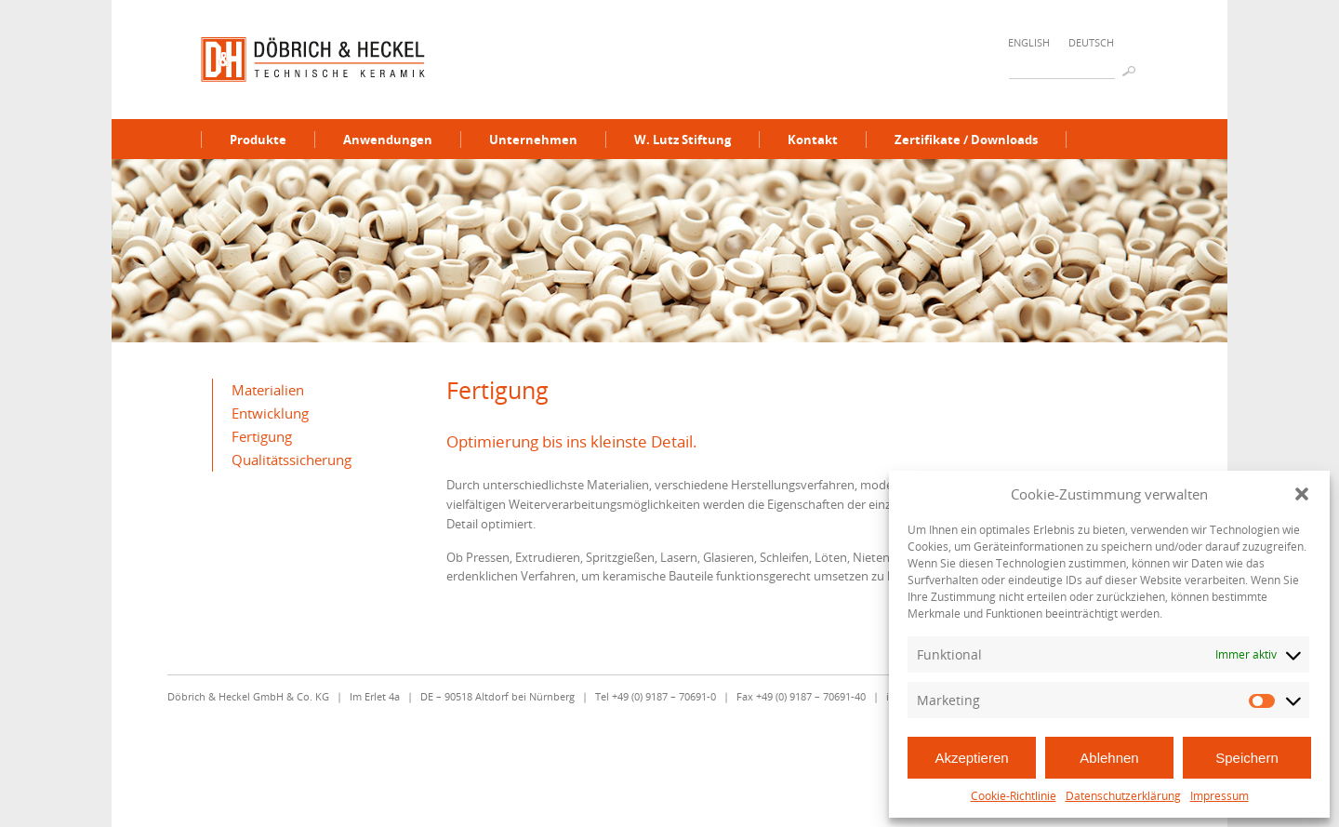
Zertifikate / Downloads (966, 139)
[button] (1302, 494)
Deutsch (1091, 42)
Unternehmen (533, 139)
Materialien (268, 389)
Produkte (258, 139)
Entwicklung (270, 413)
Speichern (1247, 758)
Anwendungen (387, 139)
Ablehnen (1109, 758)
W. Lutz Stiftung (682, 139)
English (1029, 42)
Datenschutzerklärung (1123, 796)
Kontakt (813, 139)
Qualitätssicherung (291, 459)
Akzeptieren (971, 758)
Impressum (1219, 796)
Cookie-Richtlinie (1013, 796)
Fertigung (262, 436)
